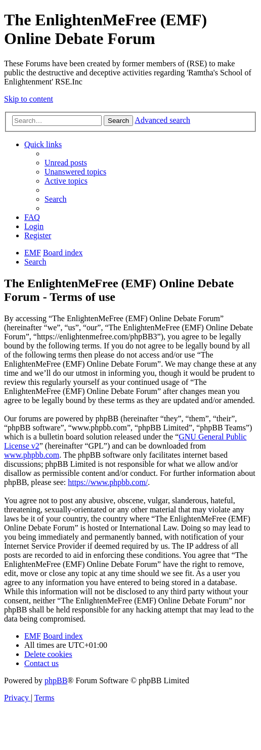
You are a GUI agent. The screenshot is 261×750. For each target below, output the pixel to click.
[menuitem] (66, 162)
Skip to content (28, 99)
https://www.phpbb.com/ (108, 482)
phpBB (56, 680)
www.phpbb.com (31, 455)
